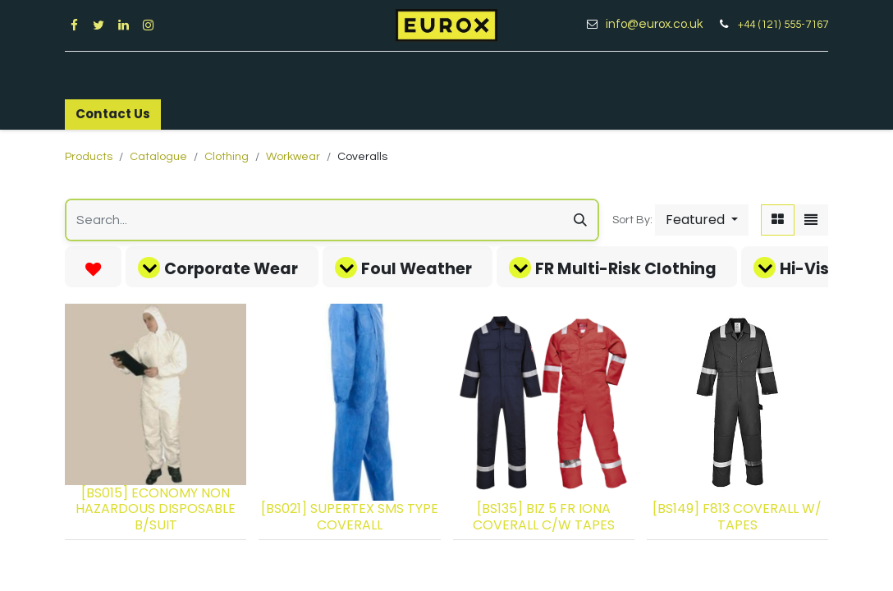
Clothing (226, 157)
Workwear (293, 157)
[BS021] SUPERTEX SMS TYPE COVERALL (349, 516)
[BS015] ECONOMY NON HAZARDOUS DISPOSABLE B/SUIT (156, 508)
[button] (702, 220)
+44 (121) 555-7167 (783, 24)
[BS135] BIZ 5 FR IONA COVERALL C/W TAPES (544, 516)
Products (88, 157)
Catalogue (158, 157)
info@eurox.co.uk (660, 24)
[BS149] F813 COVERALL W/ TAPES (737, 516)
